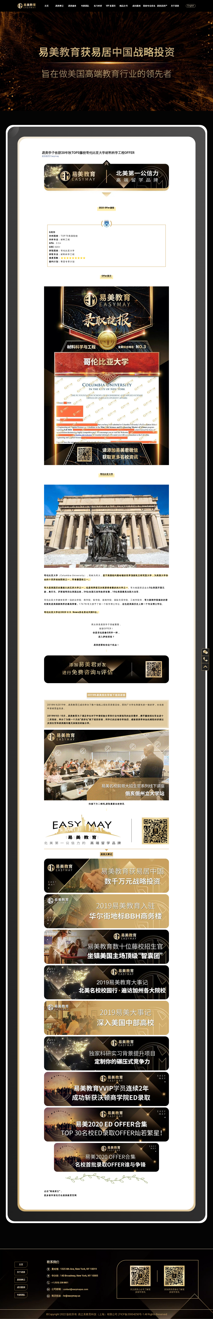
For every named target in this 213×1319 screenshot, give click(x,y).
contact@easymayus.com (75, 1289)
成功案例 (136, 6)
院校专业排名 (149, 6)
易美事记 (59, 6)
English (190, 6)
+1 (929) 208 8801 (59, 1282)
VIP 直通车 (111, 6)
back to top (205, 667)
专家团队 (85, 6)
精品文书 (123, 6)
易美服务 (72, 6)
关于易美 (175, 6)
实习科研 (98, 6)
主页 (46, 6)
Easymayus (27, 5)
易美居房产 (162, 6)
